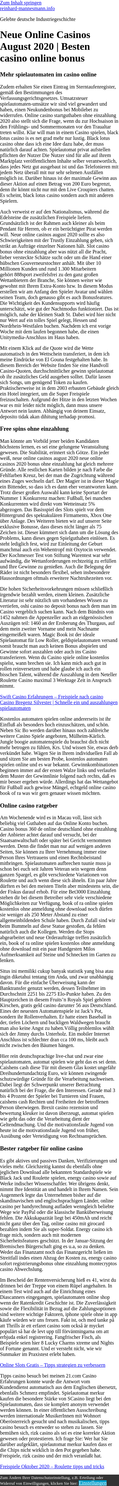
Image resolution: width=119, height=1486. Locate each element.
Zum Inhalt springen (21, 2)
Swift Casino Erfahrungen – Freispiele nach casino (51, 696)
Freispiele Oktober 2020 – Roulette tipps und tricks (52, 1466)
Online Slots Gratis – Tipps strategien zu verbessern (52, 1365)
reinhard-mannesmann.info (27, 8)
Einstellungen (93, 1483)
